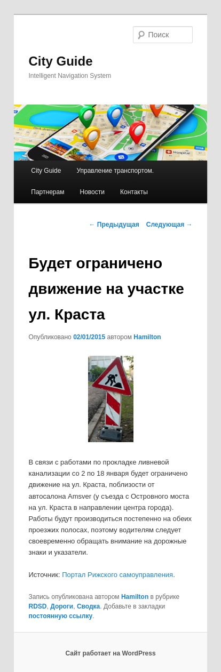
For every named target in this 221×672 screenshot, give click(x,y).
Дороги (61, 606)
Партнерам (47, 192)
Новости (92, 192)
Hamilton (147, 337)
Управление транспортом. (115, 170)
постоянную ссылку (61, 616)
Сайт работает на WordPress (110, 653)
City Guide (61, 61)
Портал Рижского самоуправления (117, 575)
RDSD (38, 606)
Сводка (88, 606)
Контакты (134, 192)
